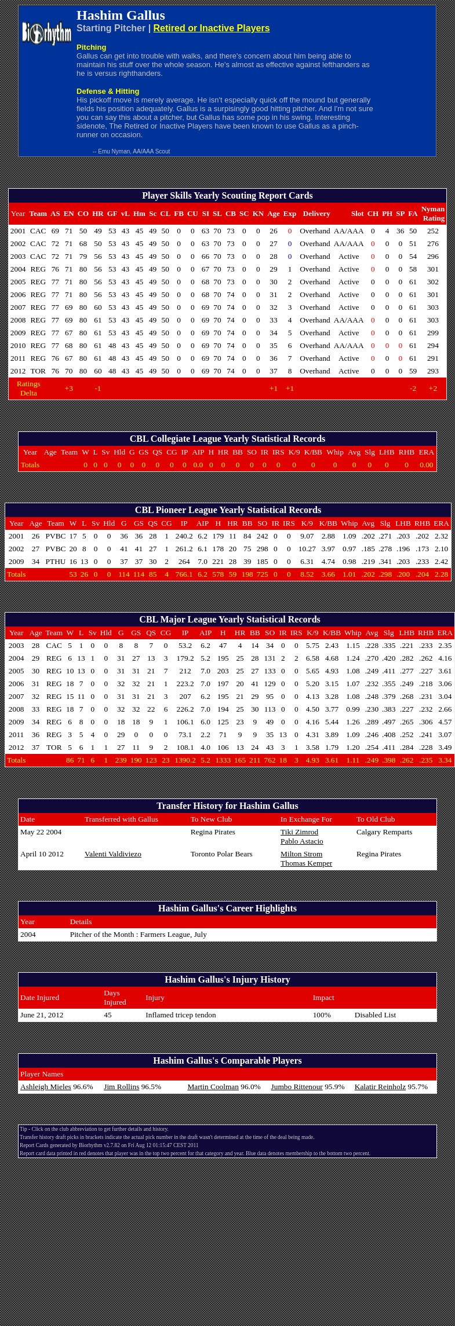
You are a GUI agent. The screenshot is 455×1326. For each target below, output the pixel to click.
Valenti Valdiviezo (113, 853)
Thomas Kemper (306, 863)
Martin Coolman (212, 1086)
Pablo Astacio (302, 841)
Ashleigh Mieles (45, 1086)
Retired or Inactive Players (212, 28)
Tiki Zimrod (299, 831)
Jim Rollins (121, 1086)
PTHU (56, 561)
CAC (38, 230)
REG (38, 269)
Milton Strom (301, 853)
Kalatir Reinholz (380, 1086)
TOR (38, 371)
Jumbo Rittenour (297, 1086)
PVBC (56, 536)
